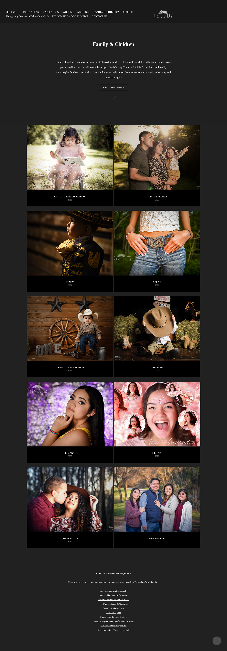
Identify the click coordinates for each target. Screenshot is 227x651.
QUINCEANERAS (29, 12)
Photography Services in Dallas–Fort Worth (27, 16)
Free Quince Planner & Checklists (113, 604)
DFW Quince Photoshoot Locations (113, 599)
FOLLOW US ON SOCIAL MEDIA (70, 16)
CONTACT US (99, 16)
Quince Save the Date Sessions (113, 617)
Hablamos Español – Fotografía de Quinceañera (113, 621)
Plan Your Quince (113, 612)
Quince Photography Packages (113, 595)
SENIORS (128, 12)
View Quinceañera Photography (113, 591)
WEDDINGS (83, 12)
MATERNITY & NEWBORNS (57, 12)
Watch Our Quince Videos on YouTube (113, 630)
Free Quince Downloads (113, 608)
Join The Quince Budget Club (114, 625)
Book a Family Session (113, 88)
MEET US (11, 12)
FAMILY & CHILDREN (107, 12)
